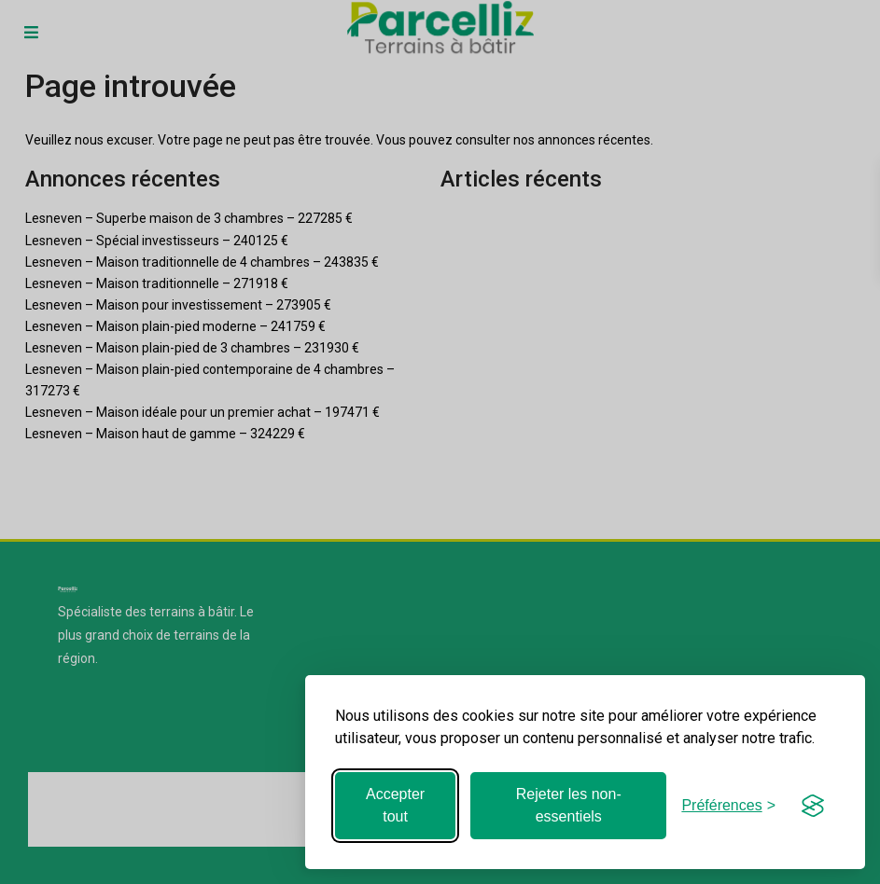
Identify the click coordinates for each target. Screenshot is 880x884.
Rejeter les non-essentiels (569, 805)
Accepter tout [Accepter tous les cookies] (395, 805)
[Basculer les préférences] (728, 805)
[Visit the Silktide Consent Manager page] (812, 805)
